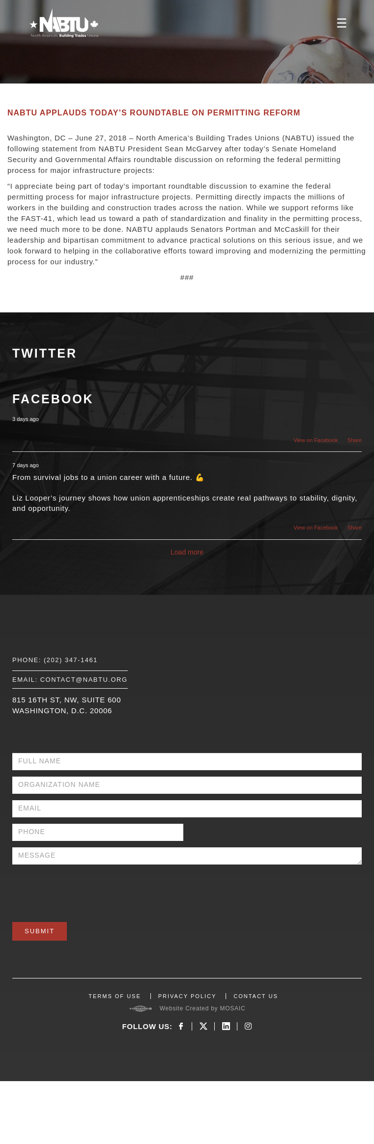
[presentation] (87, 890)
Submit (40, 931)
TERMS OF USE (114, 996)
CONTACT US (255, 996)
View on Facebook (315, 440)
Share (354, 440)
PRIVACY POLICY (187, 996)
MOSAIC (232, 1008)
